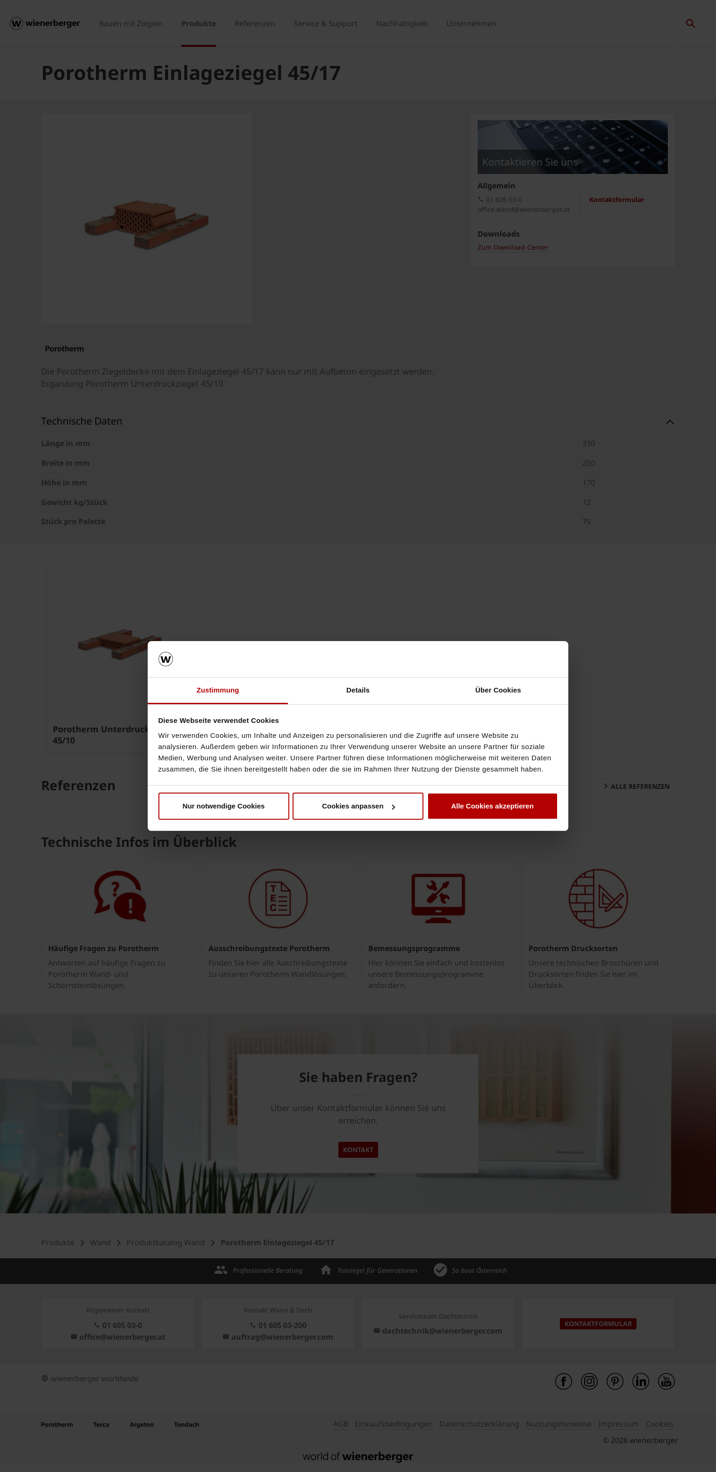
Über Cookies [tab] (498, 690)
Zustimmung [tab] (218, 690)
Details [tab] (358, 690)
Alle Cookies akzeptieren (492, 806)
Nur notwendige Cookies (224, 806)
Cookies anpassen (358, 806)
